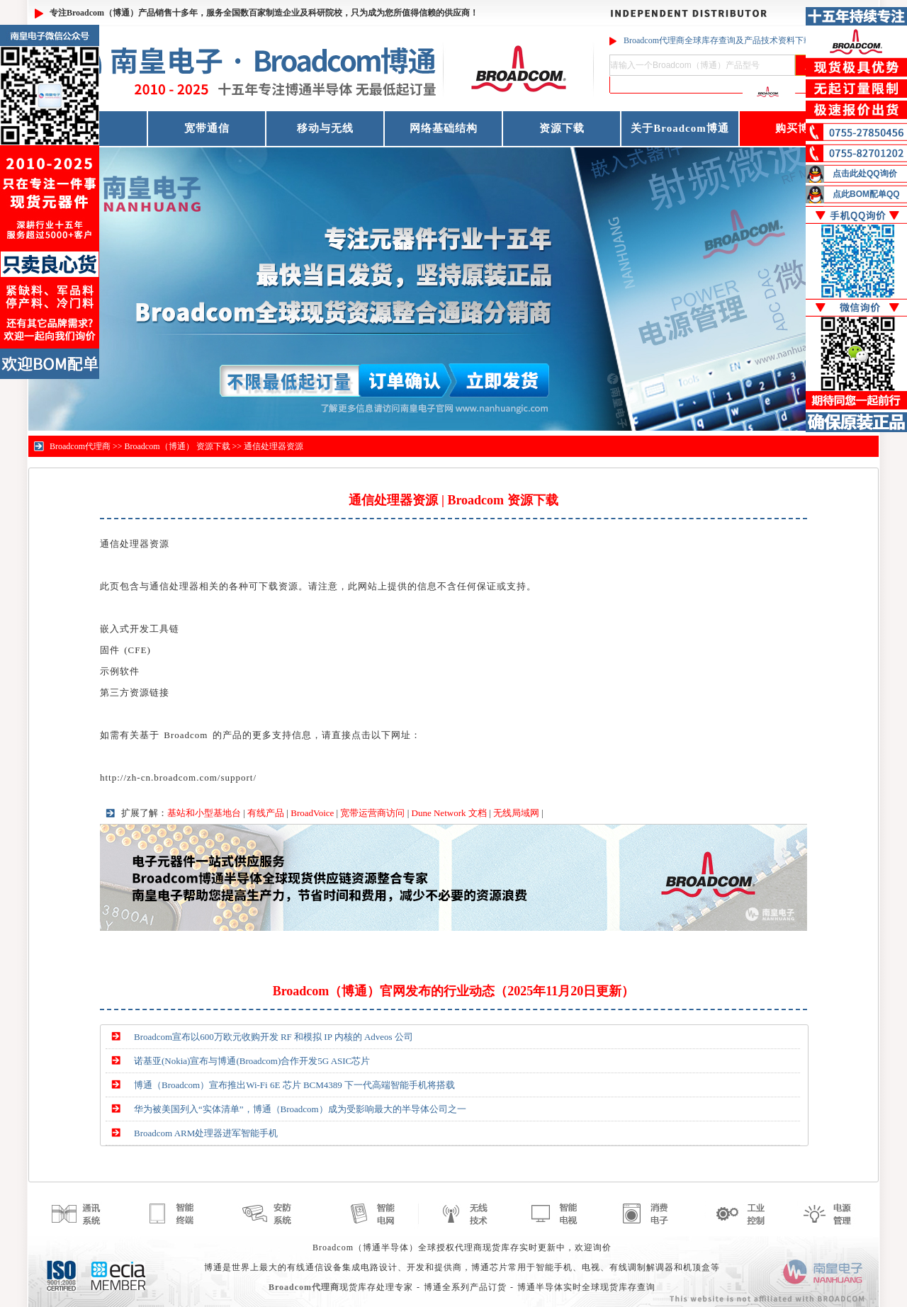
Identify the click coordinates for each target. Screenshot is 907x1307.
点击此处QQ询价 (865, 174)
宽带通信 (207, 128)
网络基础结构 (444, 128)
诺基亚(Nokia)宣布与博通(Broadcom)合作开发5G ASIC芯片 (252, 1061)
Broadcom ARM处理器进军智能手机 (206, 1133)
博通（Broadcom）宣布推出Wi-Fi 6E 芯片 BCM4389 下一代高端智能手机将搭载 (294, 1085)
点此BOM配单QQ (866, 194)
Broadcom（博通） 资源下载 (177, 446)
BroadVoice (312, 813)
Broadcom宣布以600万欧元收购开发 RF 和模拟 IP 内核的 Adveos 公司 (273, 1036)
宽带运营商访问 (372, 813)
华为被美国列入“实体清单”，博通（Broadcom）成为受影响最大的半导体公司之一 (300, 1109)
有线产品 (265, 813)
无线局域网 (516, 813)
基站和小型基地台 (204, 813)
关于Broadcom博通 (679, 128)
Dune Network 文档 (449, 813)
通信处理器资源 (273, 446)
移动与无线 (325, 128)
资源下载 (562, 128)
